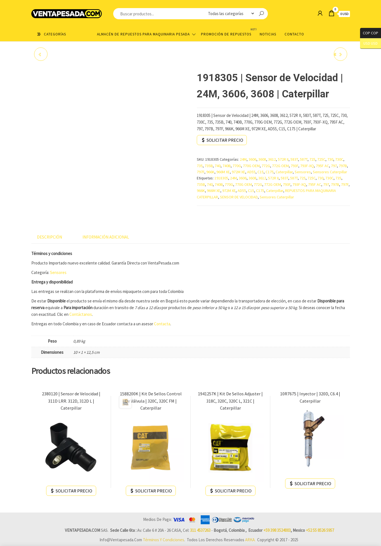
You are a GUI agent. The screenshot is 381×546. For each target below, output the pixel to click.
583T (294, 159)
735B (209, 165)
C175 (270, 171)
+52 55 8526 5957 (320, 530)
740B (227, 165)
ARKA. (250, 539)
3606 (252, 159)
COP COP (369, 33)
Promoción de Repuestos (228, 32)
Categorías (55, 34)
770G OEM (251, 165)
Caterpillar (284, 171)
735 (200, 165)
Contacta (162, 323)
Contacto (294, 34)
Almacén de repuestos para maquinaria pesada (143, 34)
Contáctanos (80, 314)
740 (218, 165)
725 (312, 159)
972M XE (238, 171)
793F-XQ (307, 165)
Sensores (303, 171)
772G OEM (280, 165)
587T (303, 159)
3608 (262, 159)
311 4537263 (200, 530)
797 (334, 165)
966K (210, 171)
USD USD (370, 43)
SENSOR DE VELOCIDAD (239, 196)
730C (339, 159)
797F (200, 171)
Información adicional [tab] (105, 237)
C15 (260, 171)
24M (243, 159)
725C (321, 159)
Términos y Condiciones (163, 539)
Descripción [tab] (49, 237)
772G (266, 165)
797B (343, 165)
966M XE (223, 171)
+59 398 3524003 (277, 530)
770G (237, 165)
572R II (283, 159)
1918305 (221, 178)
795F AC (322, 165)
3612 (272, 159)
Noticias (268, 34)
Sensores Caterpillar (330, 171)
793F (294, 165)
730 (330, 159)
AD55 (251, 171)
